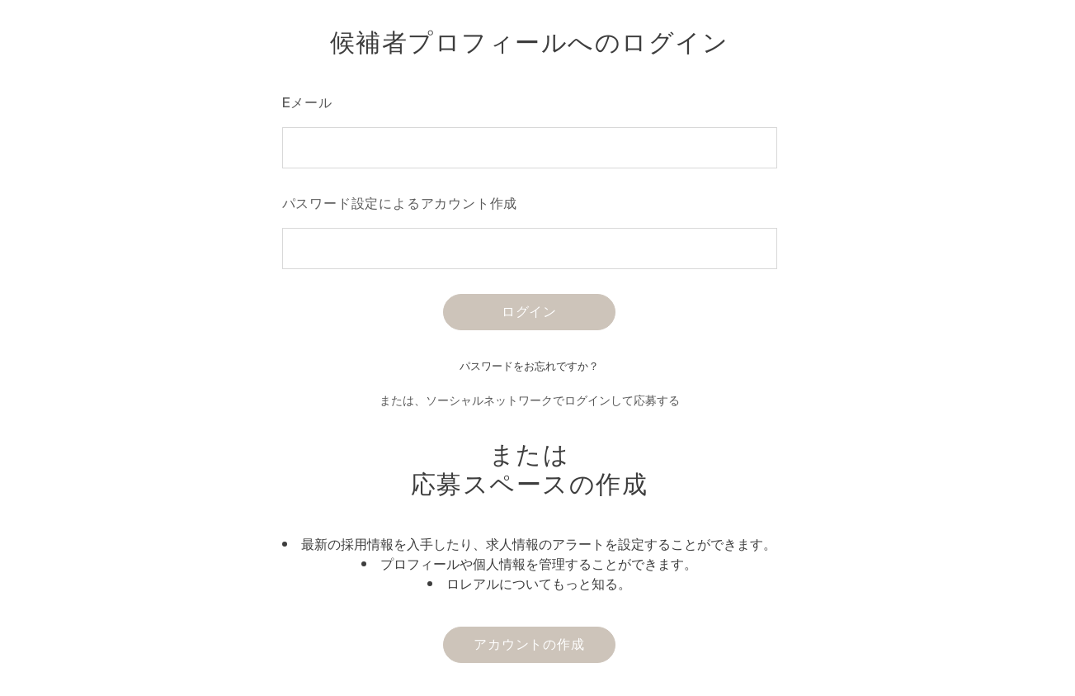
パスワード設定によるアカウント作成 (400, 203)
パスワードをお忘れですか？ (529, 366)
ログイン (529, 311)
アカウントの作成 (529, 644)
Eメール (307, 102)
